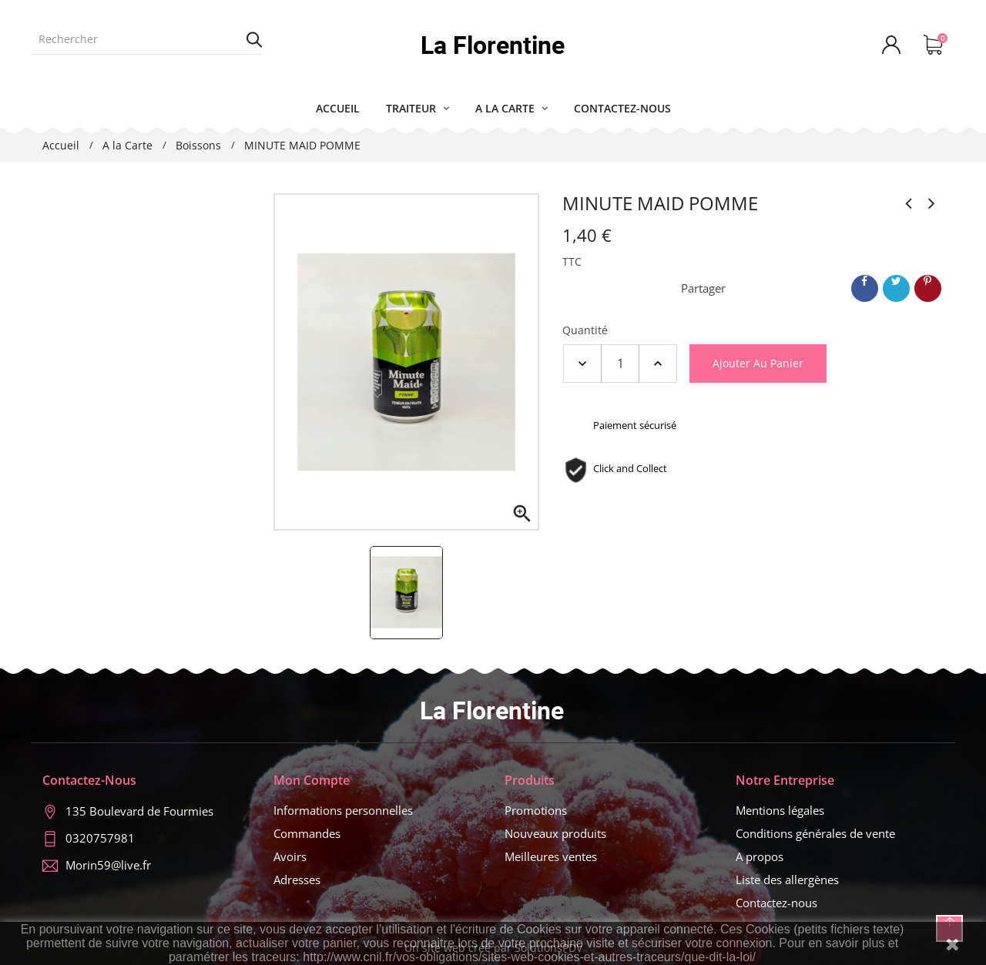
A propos (759, 856)
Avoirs (290, 856)
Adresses (296, 879)
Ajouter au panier (758, 363)
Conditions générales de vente (815, 833)
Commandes (306, 833)
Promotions (536, 810)
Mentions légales (780, 810)
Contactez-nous (776, 902)
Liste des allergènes (787, 879)
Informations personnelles (343, 810)
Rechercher (254, 39)
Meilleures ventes (551, 856)
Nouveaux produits (555, 833)
